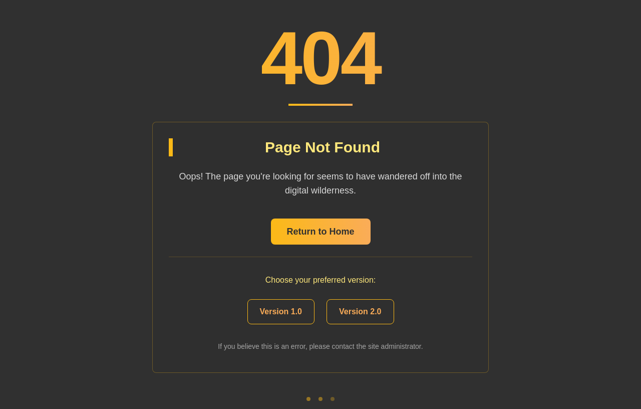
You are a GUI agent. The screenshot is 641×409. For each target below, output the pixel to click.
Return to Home (321, 232)
